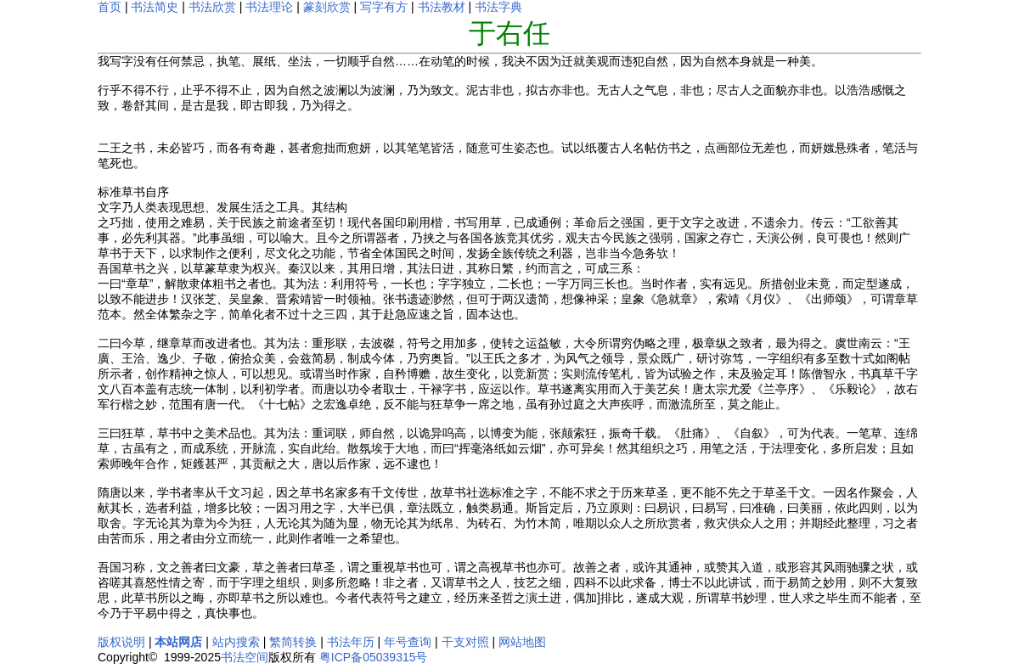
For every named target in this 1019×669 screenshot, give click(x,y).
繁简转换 (293, 642)
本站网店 (178, 642)
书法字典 (498, 7)
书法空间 (244, 657)
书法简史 (154, 7)
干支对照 (465, 642)
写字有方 (384, 7)
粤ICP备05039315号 (373, 657)
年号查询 (407, 642)
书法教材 (441, 7)
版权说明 (121, 642)
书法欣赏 (212, 7)
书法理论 (269, 7)
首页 (109, 7)
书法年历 (350, 642)
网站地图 (522, 642)
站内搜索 (236, 642)
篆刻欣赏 (327, 7)
